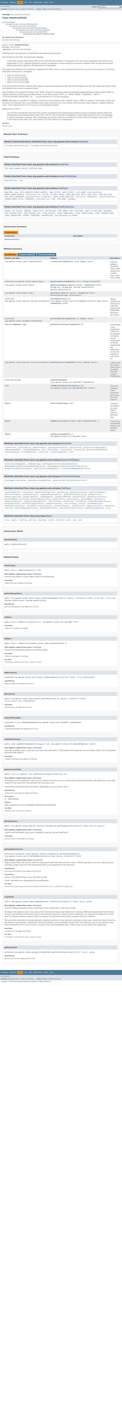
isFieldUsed (52, 450)
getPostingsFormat (13, 497)
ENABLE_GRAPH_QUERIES (14, 194)
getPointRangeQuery (59, 285)
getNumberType (34, 464)
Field (17, 9)
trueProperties (42, 199)
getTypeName (86, 499)
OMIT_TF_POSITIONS (93, 211)
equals (14, 520)
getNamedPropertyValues (51, 494)
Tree (30, 2)
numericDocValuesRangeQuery (46, 468)
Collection (55, 295)
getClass (33, 520)
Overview (4, 2)
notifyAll (60, 520)
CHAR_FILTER (54, 192)
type (21, 180)
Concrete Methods (46, 255)
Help (51, 2)
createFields (10, 447)
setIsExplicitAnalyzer (15, 506)
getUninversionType (59, 324)
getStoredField (57, 319)
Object (83, 261)
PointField (15, 47)
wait (69, 520)
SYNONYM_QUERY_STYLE (14, 199)
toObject (54, 421)
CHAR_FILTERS (68, 192)
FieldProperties (66, 207)
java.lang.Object (8, 22)
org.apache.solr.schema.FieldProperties (21, 24)
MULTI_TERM (86, 194)
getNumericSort (95, 494)
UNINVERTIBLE (47, 215)
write (71, 452)
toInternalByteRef (58, 452)
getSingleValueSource (60, 299)
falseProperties (33, 194)
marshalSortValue (12, 503)
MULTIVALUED (50, 211)
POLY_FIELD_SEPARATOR (14, 197)
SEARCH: (95, 7)
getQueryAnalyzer (31, 497)
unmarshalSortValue (48, 508)
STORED (26, 215)
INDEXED (27, 211)
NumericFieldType (67, 176)
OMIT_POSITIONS (76, 211)
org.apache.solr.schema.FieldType (22, 26)
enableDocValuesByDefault (39, 480)
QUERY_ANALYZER (67, 197)
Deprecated (38, 2)
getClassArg (62, 492)
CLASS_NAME (80, 192)
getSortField (75, 447)
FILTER (45, 194)
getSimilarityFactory (97, 497)
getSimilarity (79, 497)
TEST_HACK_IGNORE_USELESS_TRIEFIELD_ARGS (23, 168)
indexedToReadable (58, 380)
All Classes (5, 6)
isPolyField (68, 501)
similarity (80, 197)
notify (51, 520)
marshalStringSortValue (32, 503)
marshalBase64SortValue (99, 501)
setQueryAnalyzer (62, 506)
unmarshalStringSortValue (70, 508)
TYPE (53, 199)
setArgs (81, 503)
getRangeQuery (47, 497)
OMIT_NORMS (63, 211)
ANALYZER (8, 192)
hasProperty (99, 499)
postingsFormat (32, 197)
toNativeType (56, 403)
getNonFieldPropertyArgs (75, 494)
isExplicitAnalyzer (13, 501)
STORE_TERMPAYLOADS (84, 213)
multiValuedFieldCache (96, 450)
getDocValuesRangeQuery (15, 464)
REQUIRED (107, 211)
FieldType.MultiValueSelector (44, 146)
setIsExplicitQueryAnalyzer (39, 506)
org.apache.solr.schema (20, 14)
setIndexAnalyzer (95, 503)
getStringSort (73, 499)
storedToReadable (29, 452)
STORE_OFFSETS (48, 213)
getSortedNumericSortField (17, 499)
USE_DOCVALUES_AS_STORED (66, 215)
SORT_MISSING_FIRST (13, 213)
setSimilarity (78, 506)
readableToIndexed (58, 386)
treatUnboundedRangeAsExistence (75, 468)
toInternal (43, 452)
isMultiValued (54, 501)
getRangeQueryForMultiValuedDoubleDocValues (25, 466)
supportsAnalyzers (94, 506)
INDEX (61, 194)
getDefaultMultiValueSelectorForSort (70, 480)
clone (7, 520)
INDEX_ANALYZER (72, 194)
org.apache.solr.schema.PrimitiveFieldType (30, 28)
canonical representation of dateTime (99, 69)
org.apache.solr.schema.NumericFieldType (33, 30)
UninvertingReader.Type (15, 324)
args (16, 192)
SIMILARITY (92, 197)
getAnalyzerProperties (45, 492)
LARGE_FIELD (38, 211)
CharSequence (74, 386)
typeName (71, 199)
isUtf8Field (80, 501)
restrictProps (70, 503)
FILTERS (53, 194)
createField (55, 261)
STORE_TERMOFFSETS (65, 213)
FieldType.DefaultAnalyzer (17, 146)
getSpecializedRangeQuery (95, 447)
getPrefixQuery (39, 447)
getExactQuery (56, 281)
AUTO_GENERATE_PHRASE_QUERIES (33, 192)
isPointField (66, 450)
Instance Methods (27, 255)
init (43, 450)
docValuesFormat (94, 192)
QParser (72, 285)
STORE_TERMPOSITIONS (104, 213)
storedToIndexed (12, 452)
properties (46, 197)
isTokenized (79, 450)
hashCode (42, 520)
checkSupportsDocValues (15, 480)
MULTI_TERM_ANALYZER (102, 194)
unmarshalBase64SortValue (26, 508)
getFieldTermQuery (13, 494)
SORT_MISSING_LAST (32, 213)
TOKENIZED (35, 215)
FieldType (83, 142)
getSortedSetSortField (41, 499)
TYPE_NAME (61, 199)
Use (25, 2)
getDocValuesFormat (78, 492)
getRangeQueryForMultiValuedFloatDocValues (67, 466)
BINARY (7, 211)
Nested (11, 9)
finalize (23, 520)
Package (12, 2)
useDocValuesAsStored (94, 508)
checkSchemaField (12, 492)
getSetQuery (55, 293)
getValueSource (57, 362)
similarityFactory (107, 197)
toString (8, 508)
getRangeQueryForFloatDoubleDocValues (59, 464)
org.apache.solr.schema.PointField (33, 32)
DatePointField (11, 239)
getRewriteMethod (63, 497)
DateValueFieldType (11, 40)
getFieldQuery (24, 447)
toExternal (109, 506)
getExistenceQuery (97, 492)
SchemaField (67, 261)
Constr (23, 9)
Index (46, 2)
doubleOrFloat (11, 180)
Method (31, 9)
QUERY (55, 197)
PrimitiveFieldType (70, 476)
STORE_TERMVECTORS (13, 215)
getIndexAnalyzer (31, 494)
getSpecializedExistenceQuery (18, 468)
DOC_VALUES (17, 211)
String (85, 281)
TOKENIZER (29, 199)
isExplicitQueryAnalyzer (35, 501)
